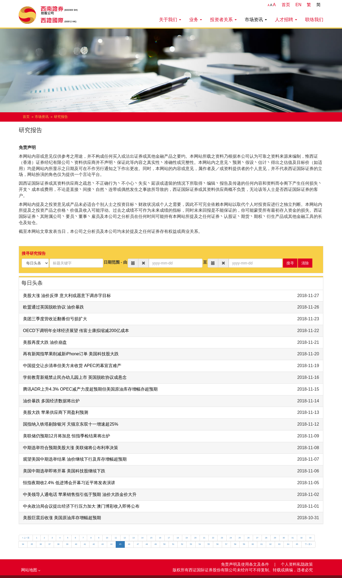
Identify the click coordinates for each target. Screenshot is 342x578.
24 (231, 538)
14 (142, 538)
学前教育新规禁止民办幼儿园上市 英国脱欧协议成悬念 (75, 377)
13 (134, 538)
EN (298, 4)
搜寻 (290, 263)
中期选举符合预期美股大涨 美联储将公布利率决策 (70, 447)
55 (209, 544)
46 (129, 544)
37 (49, 544)
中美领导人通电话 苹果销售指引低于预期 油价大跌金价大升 (80, 494)
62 (270, 544)
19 (186, 538)
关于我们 (170, 19)
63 (279, 544)
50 (164, 544)
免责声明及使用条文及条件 (245, 564)
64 (288, 544)
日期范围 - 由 (115, 262)
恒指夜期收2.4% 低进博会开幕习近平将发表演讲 (69, 482)
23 (222, 538)
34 (23, 544)
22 (213, 538)
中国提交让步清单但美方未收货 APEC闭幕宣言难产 (72, 365)
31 (293, 538)
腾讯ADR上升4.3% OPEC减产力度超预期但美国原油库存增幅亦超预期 (90, 389)
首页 (286, 4)
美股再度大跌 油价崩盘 (45, 342)
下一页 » (308, 544)
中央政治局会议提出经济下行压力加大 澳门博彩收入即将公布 (81, 506)
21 (204, 538)
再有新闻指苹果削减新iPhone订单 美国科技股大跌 (71, 354)
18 (178, 538)
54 (200, 544)
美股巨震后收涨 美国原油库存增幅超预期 (62, 517)
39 (67, 544)
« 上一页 (25, 538)
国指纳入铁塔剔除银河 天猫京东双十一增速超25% (70, 424)
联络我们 (314, 19)
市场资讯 (256, 19)
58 (235, 544)
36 (41, 544)
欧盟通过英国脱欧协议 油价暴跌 (53, 307)
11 (116, 538)
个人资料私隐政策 (297, 564)
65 (297, 544)
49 (155, 544)
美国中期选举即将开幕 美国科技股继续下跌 (64, 471)
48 (147, 544)
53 (191, 544)
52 (182, 544)
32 (301, 538)
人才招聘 (286, 19)
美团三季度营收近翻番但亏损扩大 (55, 319)
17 (169, 538)
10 (107, 538)
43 (103, 544)
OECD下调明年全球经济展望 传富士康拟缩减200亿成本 (76, 330)
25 (240, 538)
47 (138, 544)
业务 (195, 19)
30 (284, 538)
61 (262, 544)
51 (173, 544)
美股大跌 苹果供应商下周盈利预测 (55, 412)
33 (310, 538)
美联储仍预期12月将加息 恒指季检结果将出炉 (66, 436)
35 (32, 544)
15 (151, 538)
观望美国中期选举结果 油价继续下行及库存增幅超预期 (75, 459)
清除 (305, 263)
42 (94, 544)
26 (248, 538)
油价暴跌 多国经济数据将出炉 (51, 401)
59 (244, 544)
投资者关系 (223, 19)
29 (275, 538)
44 (111, 544)
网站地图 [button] (30, 570)
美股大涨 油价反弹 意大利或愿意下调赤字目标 (67, 295)
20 (195, 538)
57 (226, 544)
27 (257, 538)
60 (253, 544)
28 (266, 538)
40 (76, 544)
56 (217, 544)
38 (58, 544)
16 (160, 538)
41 (85, 544)
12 (125, 538)
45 (120, 544)
